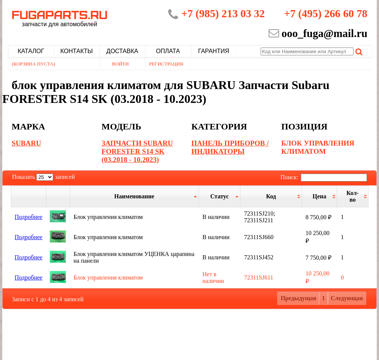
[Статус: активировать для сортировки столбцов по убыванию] (219, 196)
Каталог (31, 51)
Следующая (347, 298)
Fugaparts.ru (59, 17)
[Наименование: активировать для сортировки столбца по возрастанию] (134, 196)
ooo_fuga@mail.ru (324, 33)
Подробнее (28, 217)
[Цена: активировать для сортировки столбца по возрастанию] (319, 196)
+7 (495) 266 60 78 (325, 13)
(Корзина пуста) (33, 64)
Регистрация (166, 64)
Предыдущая (298, 298)
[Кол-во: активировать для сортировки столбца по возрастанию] (352, 196)
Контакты (76, 51)
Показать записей (43, 177)
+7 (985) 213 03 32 (223, 13)
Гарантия (213, 51)
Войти (120, 64)
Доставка (122, 51)
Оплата (168, 51)
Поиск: (324, 177)
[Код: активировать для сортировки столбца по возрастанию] (271, 196)
